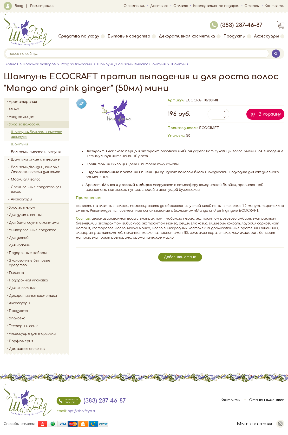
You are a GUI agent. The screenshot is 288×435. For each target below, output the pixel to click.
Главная (11, 64)
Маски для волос (25, 179)
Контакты (274, 6)
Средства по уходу (81, 36)
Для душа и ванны (39, 215)
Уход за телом (39, 207)
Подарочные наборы (39, 253)
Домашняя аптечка (39, 349)
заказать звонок (67, 401)
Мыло (39, 109)
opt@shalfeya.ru (82, 411)
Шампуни (179, 64)
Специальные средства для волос (36, 189)
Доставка (159, 6)
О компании (134, 6)
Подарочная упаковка (28, 280)
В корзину (269, 114)
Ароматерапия (39, 102)
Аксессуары (269, 36)
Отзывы (252, 6)
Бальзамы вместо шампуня (36, 152)
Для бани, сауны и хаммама (34, 222)
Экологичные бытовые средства (39, 263)
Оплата (180, 6)
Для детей (39, 238)
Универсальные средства (39, 230)
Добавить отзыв (180, 257)
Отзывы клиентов (266, 400)
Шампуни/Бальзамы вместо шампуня (131, 64)
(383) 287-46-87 (236, 25)
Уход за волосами (76, 64)
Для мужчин (39, 245)
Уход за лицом (39, 117)
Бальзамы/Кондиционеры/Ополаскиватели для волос (35, 169)
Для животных (22, 288)
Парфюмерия (21, 341)
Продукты (237, 36)
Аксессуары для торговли (32, 334)
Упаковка (39, 318)
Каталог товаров (39, 64)
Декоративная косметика (190, 36)
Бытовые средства (132, 36)
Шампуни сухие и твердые (35, 159)
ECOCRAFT (209, 128)
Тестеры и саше (24, 326)
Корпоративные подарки (216, 6)
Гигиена (39, 273)
